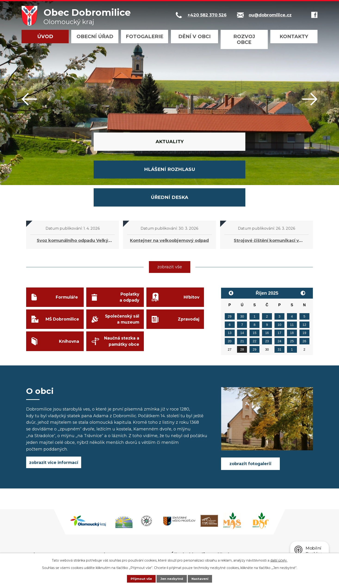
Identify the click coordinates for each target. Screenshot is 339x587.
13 (229, 283)
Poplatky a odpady (129, 247)
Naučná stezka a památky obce (121, 294)
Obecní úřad (95, 36)
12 (304, 275)
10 (279, 275)
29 (229, 266)
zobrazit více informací (54, 412)
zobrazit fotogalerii (250, 413)
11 (292, 275)
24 (279, 291)
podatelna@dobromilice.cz (136, 526)
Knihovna (68, 294)
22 (254, 291)
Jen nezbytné (172, 578)
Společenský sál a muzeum (121, 271)
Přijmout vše (138, 578)
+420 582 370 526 (126, 519)
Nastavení (203, 578)
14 (242, 283)
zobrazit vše (169, 216)
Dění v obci (194, 36)
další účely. (278, 560)
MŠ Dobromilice (61, 271)
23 (267, 291)
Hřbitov (191, 247)
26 (304, 291)
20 (229, 291)
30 (242, 266)
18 (292, 283)
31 (279, 299)
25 (292, 291)
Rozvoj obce (244, 39)
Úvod (45, 36)
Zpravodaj (188, 271)
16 (267, 283)
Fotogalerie (144, 36)
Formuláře (67, 247)
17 (279, 283)
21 (242, 291)
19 (304, 283)
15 (254, 283)
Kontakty (294, 36)
